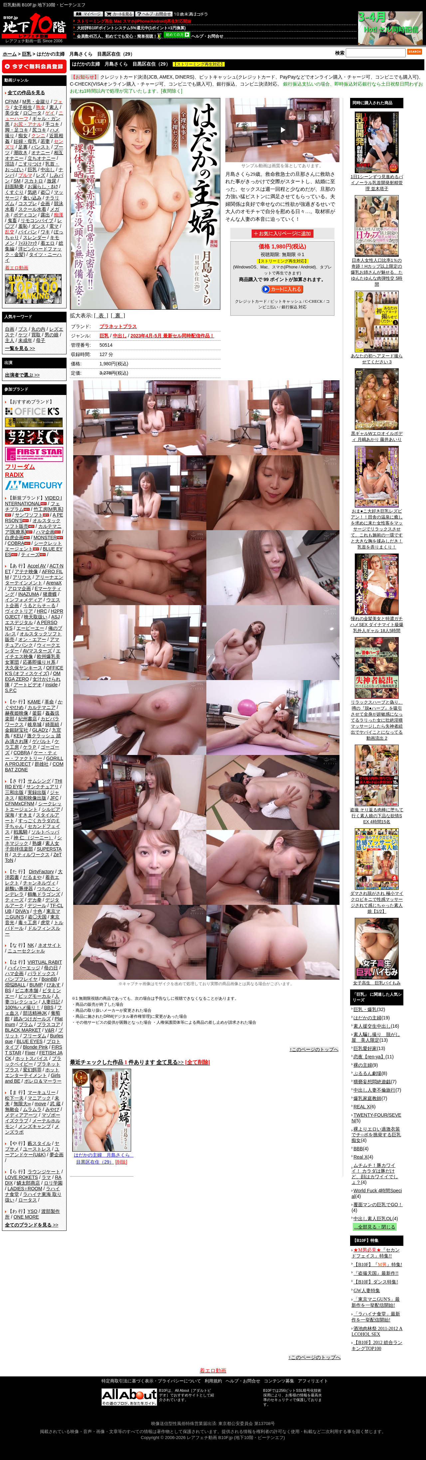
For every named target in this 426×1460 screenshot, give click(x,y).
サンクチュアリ (42, 786)
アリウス (22, 577)
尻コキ (39, 130)
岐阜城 (35, 724)
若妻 (45, 141)
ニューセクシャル (26, 950)
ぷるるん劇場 (367, 1073)
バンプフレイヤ (21, 979)
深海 (9, 815)
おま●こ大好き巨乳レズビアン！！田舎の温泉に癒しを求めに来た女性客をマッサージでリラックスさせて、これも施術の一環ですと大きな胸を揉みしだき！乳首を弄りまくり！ (377, 526)
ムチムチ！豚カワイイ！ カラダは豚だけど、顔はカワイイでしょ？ (374, 1174)
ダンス (38, 226)
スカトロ (33, 180)
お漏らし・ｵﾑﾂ (43, 186)
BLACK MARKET (23, 1030)
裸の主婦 (362, 1065)
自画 (9, 329)
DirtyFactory (41, 871)
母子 (40, 340)
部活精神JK (35, 1013)
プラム (26, 1024)
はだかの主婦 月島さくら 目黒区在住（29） (103, 1156)
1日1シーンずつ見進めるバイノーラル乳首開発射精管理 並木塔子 (376, 180)
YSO (33, 1211)
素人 (54, 107)
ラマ (46, 1177)
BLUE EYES (30, 1041)
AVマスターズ (37, 650)
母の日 (51, 967)
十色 (37, 911)
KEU (18, 735)
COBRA (16, 543)
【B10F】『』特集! (377, 1264)
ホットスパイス (31, 1058)
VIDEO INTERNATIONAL (33, 500)
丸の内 (38, 329)
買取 (36, 334)
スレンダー (34, 237)
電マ (54, 226)
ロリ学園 (53, 1183)
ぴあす (54, 984)
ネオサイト (49, 945)
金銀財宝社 (16, 730)
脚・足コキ (16, 130)
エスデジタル (19, 622)
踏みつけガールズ (32, 1018)
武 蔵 (55, 1103)
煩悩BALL (15, 984)
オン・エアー (32, 639)
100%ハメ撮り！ (22, 1007)
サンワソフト (29, 515)
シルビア (51, 809)
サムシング (39, 781)
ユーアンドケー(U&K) (32, 1151)
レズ (40, 175)
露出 (45, 214)
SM (17, 180)
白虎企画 (14, 537)
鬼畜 (12, 220)
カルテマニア (42, 707)
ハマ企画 (45, 532)
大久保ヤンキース (23, 667)
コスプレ (27, 203)
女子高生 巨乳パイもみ (377, 980)
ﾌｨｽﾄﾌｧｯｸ (27, 243)
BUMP (36, 984)
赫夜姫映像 (16, 713)
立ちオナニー (42, 158)
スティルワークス (31, 854)
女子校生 (23, 107)
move (40, 1103)
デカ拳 (35, 900)
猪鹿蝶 (50, 594)
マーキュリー (42, 1092)
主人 (9, 340)
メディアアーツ (21, 1115)
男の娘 (52, 334)
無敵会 (12, 1109)
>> (20, 348)
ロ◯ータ (32, 113)
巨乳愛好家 (365, 1048)
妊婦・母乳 (25, 141)
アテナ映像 (26, 571)
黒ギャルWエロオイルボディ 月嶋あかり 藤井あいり (377, 434)
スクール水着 (32, 209)
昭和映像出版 (32, 798)
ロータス (27, 1200)
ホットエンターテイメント (32, 1072)
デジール (37, 905)
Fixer (30, 1052)
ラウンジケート (44, 1171)
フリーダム (34, 1035)
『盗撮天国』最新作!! (375, 1273)
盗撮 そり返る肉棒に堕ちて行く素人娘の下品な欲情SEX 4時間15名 (376, 813)
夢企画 (57, 1154)
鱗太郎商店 (28, 1183)
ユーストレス (37, 1149)
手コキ (52, 124)
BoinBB (49, 979)
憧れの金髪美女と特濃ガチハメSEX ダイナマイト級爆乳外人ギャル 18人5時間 (376, 622)
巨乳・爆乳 (365, 1009)
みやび (52, 1109)
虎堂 (45, 922)
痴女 (23, 135)
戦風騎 (21, 832)
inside (51, 684)
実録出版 (37, 792)
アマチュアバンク (32, 642)
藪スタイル (39, 1143)
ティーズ (30, 554)
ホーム (10, 54)
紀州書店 (27, 718)
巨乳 (26, 54)
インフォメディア (23, 599)
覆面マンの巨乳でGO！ (378, 1204)
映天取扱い (35, 616)
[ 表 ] (101, 315)
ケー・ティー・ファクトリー (31, 755)
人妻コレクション (32, 998)
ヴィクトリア (19, 611)
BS (8, 990)
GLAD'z (40, 730)
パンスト (40, 147)
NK (31, 945)
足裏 (23, 147)
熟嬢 (37, 843)
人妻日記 (51, 1001)
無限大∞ (22, 1103)
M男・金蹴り (36, 101)
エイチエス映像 (33, 653)
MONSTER (45, 537)
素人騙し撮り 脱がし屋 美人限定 (375, 1037)
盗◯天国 (37, 916)
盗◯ (45, 192)
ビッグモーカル (34, 996)
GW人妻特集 (366, 1290)
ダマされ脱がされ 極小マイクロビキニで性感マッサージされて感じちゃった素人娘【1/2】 (376, 900)
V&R (50, 1030)
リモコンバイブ (37, 220)
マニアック (39, 1098)
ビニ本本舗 (26, 990)
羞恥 (23, 226)
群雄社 (42, 764)
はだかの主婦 (367, 1017)
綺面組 (52, 724)
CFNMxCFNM (19, 803)
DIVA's (22, 911)
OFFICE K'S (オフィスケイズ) (34, 670)
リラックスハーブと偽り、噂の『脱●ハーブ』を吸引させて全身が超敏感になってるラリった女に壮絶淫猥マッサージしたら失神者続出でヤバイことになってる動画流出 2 (377, 718)
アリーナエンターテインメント (34, 579)
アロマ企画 (19, 588)
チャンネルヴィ (39, 883)
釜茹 (37, 713)
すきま (25, 815)
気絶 (32, 192)
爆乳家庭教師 (367, 1098)
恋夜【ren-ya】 (369, 1056)
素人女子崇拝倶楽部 (32, 846)
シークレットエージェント (33, 806)
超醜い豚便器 (19, 888)
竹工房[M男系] (48, 509)
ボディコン (25, 214)
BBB (358, 1148)
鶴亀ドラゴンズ (44, 894)
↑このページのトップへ (314, 1049)
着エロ (48, 243)
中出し (48, 169)
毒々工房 (27, 922)
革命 (49, 701)
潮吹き (21, 152)
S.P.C (11, 690)
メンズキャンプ (34, 1126)
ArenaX (54, 582)
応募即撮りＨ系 (39, 662)
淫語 (9, 164)
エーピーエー (30, 628)
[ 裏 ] (118, 315)
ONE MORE (26, 1217)
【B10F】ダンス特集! (375, 1281)
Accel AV (37, 565)
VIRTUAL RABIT (45, 962)
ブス (23, 329)
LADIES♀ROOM (25, 1188)
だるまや (32, 877)
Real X (360, 1157)
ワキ (45, 231)
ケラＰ (30, 747)
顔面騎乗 (14, 186)
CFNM (11, 101)
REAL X (361, 1106)
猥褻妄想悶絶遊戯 (372, 1081)
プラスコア (48, 1024)
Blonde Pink (35, 1047)
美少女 (12, 113)
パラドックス (42, 973)
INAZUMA (28, 594)
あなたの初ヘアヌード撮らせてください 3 (377, 356)
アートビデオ (28, 684)
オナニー (40, 152)
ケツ (23, 334)
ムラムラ (32, 1109)
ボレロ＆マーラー (43, 1081)
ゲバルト (41, 741)
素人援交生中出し (372, 1026)
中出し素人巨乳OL (372, 1218)
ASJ (55, 616)
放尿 (51, 180)
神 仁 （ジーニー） (34, 837)
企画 (45, 203)
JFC (54, 798)
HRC (42, 611)
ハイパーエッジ (24, 967)
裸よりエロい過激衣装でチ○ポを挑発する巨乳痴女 (376, 1134)
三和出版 (14, 792)
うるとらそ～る (39, 605)
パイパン (27, 231)
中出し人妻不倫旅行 (374, 1090)
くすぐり (14, 192)
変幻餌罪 (32, 1069)
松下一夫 (14, 1098)
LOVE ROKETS (21, 1177)
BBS (48, 1007)
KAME (34, 701)
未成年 (25, 340)
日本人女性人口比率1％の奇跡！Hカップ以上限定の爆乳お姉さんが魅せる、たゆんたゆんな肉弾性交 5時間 (377, 270)
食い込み (32, 197)
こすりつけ (30, 164)
